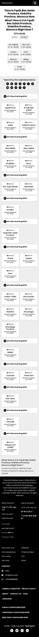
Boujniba (10, 163)
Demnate (28, 186)
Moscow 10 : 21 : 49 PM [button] (13, 60)
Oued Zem (29, 375)
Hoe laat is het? (8, 528)
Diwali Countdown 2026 (13, 607)
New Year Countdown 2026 (15, 617)
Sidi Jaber (10, 398)
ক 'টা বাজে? (6, 524)
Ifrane (10, 258)
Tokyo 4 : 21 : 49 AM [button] (20, 68)
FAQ (23, 556)
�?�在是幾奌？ (27, 511)
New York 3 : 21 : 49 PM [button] (26, 45)
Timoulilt (10, 421)
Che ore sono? (7, 514)
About (23, 560)
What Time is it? (8, 503)
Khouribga (28, 311)
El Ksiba (10, 209)
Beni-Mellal (29, 148)
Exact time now (8, 548)
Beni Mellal (10, 148)
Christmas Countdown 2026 (15, 612)
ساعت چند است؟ (8, 537)
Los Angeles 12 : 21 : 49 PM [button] (13, 45)
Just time (5, 560)
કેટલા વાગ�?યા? (8, 532)
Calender (25, 548)
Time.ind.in (7, 2)
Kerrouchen (28, 296)
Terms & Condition (11, 588)
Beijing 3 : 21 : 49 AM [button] (26, 60)
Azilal (10, 125)
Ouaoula (10, 375)
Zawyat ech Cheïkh (10, 446)
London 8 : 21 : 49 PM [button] (13, 53)
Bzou (29, 163)
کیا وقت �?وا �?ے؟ (28, 507)
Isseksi (29, 258)
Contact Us (16, 594)
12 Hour (15, 37)
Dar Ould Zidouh (10, 186)
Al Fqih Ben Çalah (29, 108)
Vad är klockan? (27, 503)
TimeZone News (27, 552)
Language (7, 599)
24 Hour (24, 37)
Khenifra (10, 311)
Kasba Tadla (10, 296)
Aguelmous (10, 107)
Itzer (10, 273)
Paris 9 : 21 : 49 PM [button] (26, 53)
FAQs (25, 594)
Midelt (10, 352)
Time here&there (9, 552)
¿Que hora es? (7, 518)
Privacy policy (29, 588)
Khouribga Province (10, 328)
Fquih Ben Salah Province (10, 234)
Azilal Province (28, 125)
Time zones (6, 556)
